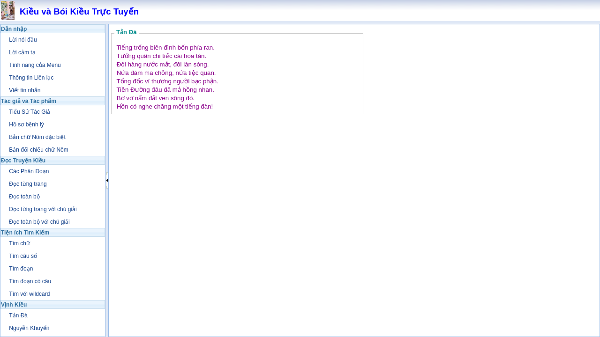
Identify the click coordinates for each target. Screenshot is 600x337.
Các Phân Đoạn (29, 171)
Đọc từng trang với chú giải (42, 209)
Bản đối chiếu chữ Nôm (38, 150)
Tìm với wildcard (29, 294)
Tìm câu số (23, 256)
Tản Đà (18, 315)
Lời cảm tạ (22, 52)
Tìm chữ (19, 243)
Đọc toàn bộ (24, 196)
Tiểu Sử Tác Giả (29, 112)
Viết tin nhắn (24, 90)
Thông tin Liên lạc (31, 77)
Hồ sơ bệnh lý (26, 124)
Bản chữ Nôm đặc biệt (37, 137)
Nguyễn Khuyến (29, 328)
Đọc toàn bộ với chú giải (39, 222)
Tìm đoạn (21, 268)
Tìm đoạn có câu (30, 281)
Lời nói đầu (23, 40)
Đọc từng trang (27, 184)
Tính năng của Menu (34, 65)
